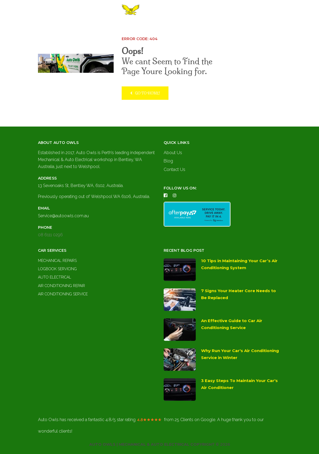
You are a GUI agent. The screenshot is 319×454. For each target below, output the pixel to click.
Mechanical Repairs (57, 260)
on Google (195, 419)
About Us (138, 26)
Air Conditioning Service (63, 294)
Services (164, 26)
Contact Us (196, 26)
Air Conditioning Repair (61, 286)
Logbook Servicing (57, 269)
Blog (168, 160)
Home (116, 26)
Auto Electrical (54, 277)
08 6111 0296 (50, 234)
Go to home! (145, 93)
